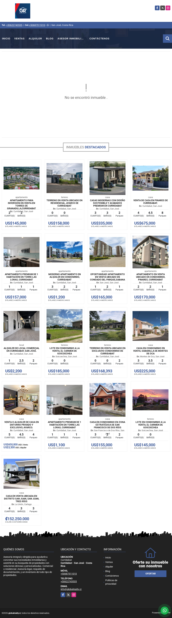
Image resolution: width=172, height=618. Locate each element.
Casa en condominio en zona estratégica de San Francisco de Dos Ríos (107, 425)
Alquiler (35, 38)
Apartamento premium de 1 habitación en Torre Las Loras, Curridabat (21, 277)
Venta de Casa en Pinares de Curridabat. (150, 201)
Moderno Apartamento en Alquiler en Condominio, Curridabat (64, 277)
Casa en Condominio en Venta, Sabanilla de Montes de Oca (150, 351)
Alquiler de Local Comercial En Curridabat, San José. (21, 349)
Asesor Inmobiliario (73, 38)
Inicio (6, 38)
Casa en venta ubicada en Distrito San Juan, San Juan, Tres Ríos (21, 499)
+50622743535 (14, 25)
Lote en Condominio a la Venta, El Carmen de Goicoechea (65, 351)
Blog (49, 38)
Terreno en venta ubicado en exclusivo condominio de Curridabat (107, 351)
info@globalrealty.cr (71, 589)
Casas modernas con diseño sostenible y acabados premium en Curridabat (107, 203)
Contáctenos (100, 38)
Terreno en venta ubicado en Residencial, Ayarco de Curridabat (64, 203)
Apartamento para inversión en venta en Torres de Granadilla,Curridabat (21, 204)
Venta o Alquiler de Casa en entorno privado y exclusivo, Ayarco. (21, 425)
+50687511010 (37, 25)
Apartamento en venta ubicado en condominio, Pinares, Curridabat (150, 277)
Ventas (19, 38)
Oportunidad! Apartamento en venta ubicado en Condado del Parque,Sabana (107, 277)
